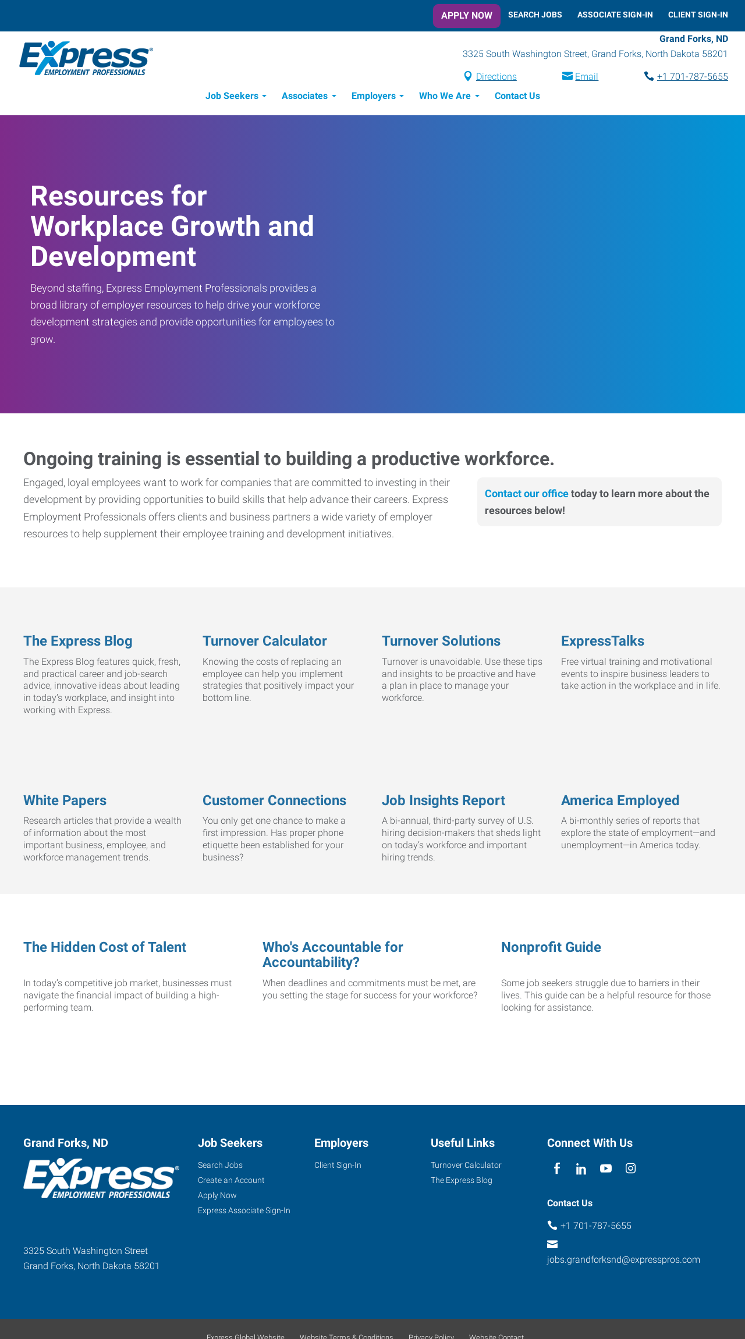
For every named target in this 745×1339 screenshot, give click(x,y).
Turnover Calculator (466, 1166)
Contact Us (517, 97)
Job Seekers (231, 97)
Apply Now (466, 15)
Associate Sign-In (615, 14)
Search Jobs (535, 14)
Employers (374, 97)
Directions (496, 77)
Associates (305, 97)
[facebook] (556, 1171)
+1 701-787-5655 (692, 77)
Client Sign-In (698, 14)
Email (586, 77)
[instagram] (630, 1171)
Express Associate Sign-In (244, 1212)
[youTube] (606, 1171)
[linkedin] (581, 1171)
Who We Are (445, 97)
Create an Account (231, 1181)
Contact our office (527, 495)
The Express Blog (461, 1181)
